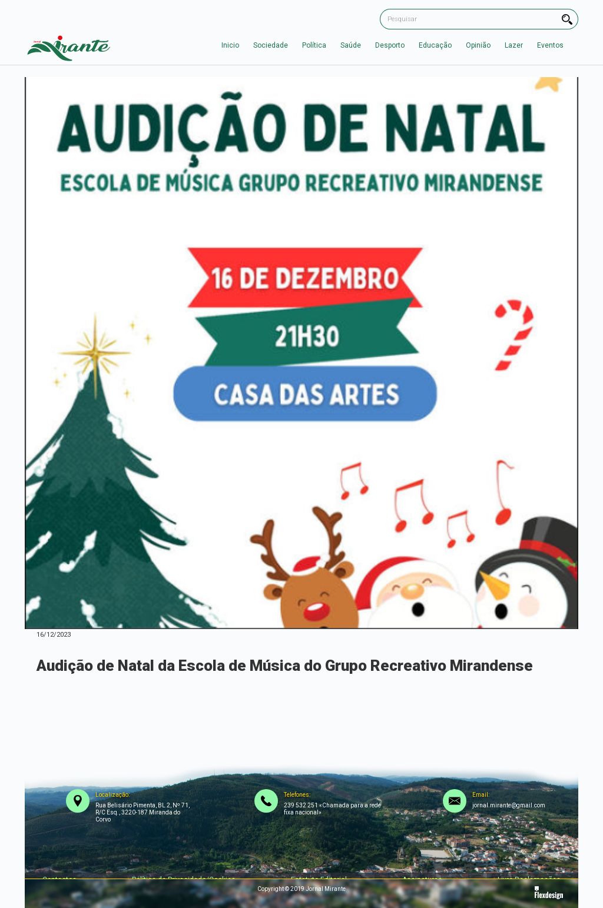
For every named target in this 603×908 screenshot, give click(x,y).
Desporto (390, 45)
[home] (69, 45)
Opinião (478, 45)
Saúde (350, 45)
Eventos (550, 45)
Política (314, 45)
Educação (435, 45)
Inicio (230, 45)
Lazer (514, 45)
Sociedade (270, 45)
